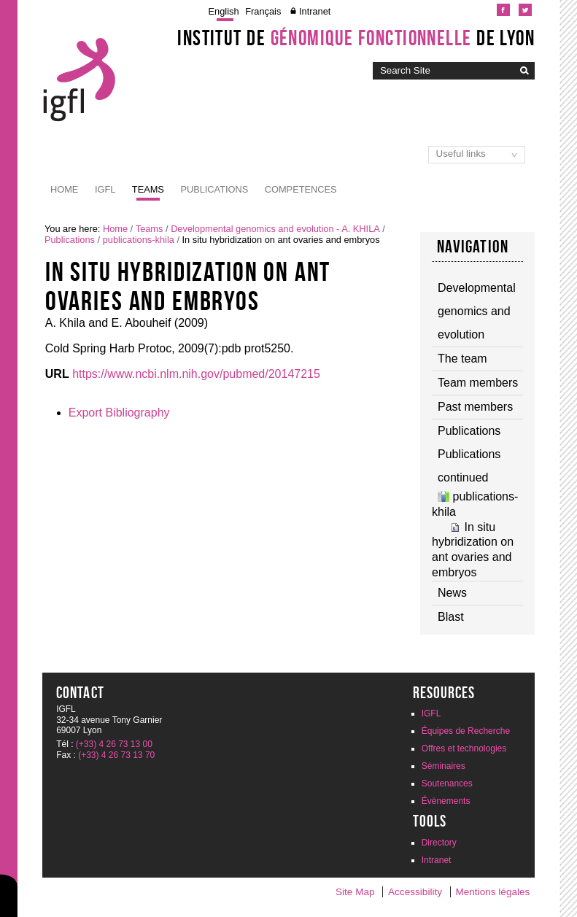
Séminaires (443, 766)
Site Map (355, 891)
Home (64, 189)
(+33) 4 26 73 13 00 (114, 744)
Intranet (314, 11)
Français (263, 11)
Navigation (472, 246)
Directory (439, 842)
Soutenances (447, 783)
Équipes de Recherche (466, 731)
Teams (148, 189)
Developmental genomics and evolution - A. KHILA (275, 228)
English (224, 11)
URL (57, 374)
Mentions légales (492, 891)
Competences (301, 189)
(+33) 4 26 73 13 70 (116, 755)
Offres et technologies (464, 748)
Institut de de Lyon (356, 38)
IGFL (105, 189)
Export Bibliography (119, 412)
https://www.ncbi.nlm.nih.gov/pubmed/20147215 (196, 374)
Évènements (446, 801)
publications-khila (138, 239)
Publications (214, 189)
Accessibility (415, 891)
